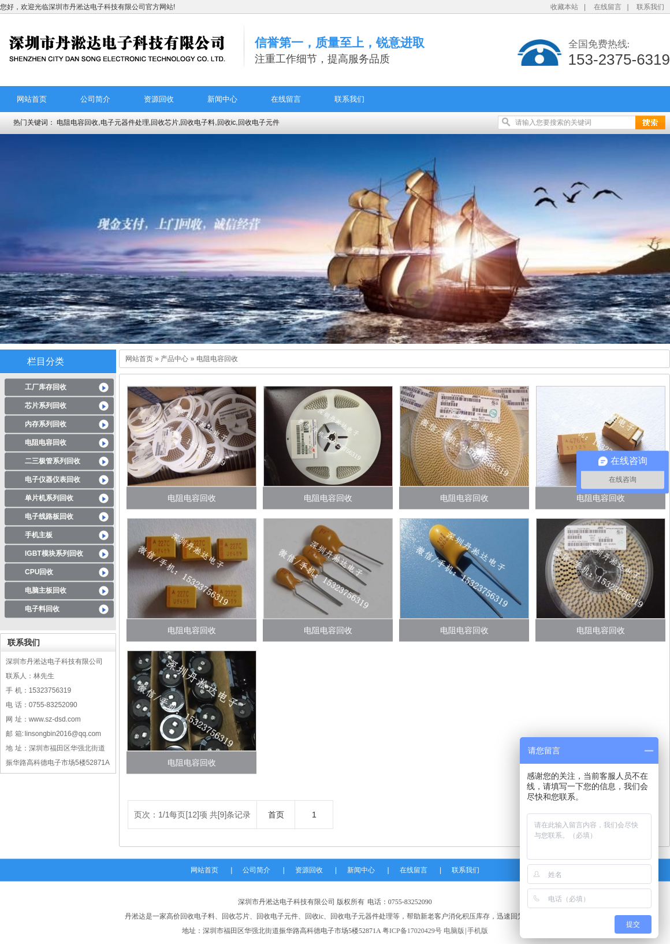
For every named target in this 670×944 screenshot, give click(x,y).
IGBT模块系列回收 (54, 553)
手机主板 (39, 535)
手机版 (477, 931)
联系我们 (650, 7)
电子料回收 (42, 609)
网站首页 (32, 99)
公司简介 (95, 99)
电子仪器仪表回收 (52, 479)
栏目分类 (45, 361)
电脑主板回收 (45, 590)
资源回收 (159, 99)
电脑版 (454, 931)
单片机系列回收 (49, 498)
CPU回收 (39, 572)
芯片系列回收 (45, 406)
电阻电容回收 (45, 442)
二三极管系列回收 (52, 461)
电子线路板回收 (49, 516)
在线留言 (607, 7)
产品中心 (174, 359)
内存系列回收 (45, 424)
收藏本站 (564, 7)
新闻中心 (222, 99)
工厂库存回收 (45, 387)
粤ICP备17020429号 (412, 931)
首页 (276, 814)
